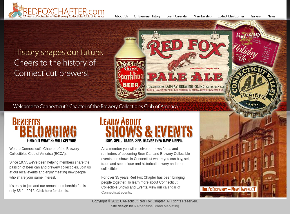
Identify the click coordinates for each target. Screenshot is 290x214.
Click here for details (52, 191)
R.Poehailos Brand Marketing (156, 206)
